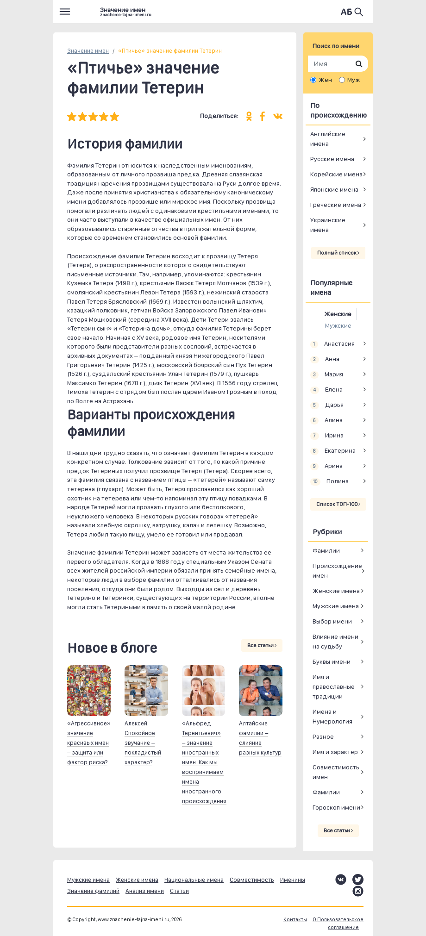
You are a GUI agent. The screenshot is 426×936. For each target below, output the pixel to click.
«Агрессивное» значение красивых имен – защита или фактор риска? (89, 743)
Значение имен (88, 50)
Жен (325, 79)
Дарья (327, 405)
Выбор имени (332, 621)
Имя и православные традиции (334, 686)
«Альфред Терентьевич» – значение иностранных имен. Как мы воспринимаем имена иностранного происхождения (204, 762)
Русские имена (332, 158)
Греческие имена (335, 204)
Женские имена (336, 590)
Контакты (295, 920)
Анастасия (332, 344)
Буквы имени (332, 661)
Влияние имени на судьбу (335, 641)
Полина (329, 481)
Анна (324, 359)
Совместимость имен (336, 771)
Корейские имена (336, 174)
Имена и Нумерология (332, 716)
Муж (353, 79)
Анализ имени (144, 890)
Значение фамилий (93, 890)
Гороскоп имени (336, 807)
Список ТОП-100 (338, 504)
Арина (326, 466)
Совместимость (252, 879)
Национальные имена (194, 879)
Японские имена (334, 189)
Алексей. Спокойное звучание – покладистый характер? (143, 743)
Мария (326, 374)
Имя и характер (335, 751)
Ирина (327, 435)
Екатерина (333, 451)
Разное (323, 736)
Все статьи (261, 645)
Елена (326, 390)
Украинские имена (327, 224)
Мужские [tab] (338, 325)
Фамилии (326, 550)
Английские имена (327, 138)
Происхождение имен (337, 570)
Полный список (338, 253)
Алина (326, 420)
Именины (292, 879)
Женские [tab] (337, 314)
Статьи (179, 890)
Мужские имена (336, 606)
